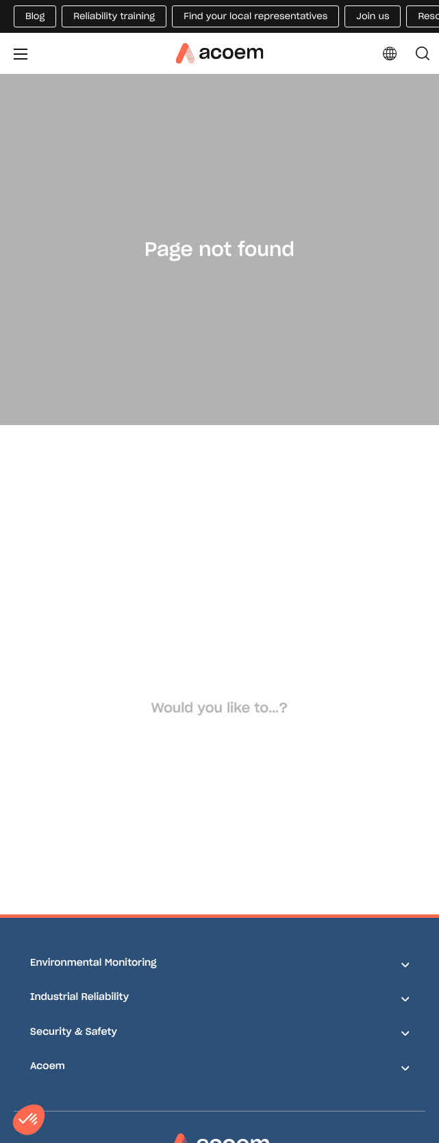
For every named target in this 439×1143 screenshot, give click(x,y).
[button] (28, 1119)
